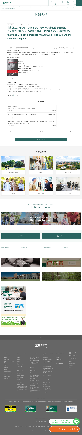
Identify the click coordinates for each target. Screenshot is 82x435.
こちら (16, 95)
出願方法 (18, 366)
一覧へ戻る (41, 116)
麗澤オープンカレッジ (22, 388)
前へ (11, 116)
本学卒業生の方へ (65, 234)
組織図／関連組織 (7, 358)
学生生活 (32, 354)
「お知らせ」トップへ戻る (41, 124)
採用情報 (38, 413)
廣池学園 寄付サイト (61, 388)
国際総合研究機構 (59, 350)
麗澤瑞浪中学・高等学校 (47, 388)
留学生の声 (45, 361)
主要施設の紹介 (33, 343)
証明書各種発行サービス (34, 372)
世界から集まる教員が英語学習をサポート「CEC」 (48, 359)
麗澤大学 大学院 (20, 352)
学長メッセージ (7, 346)
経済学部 (18, 346)
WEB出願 (18, 368)
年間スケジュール (33, 357)
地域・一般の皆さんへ (73, 350)
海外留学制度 (45, 344)
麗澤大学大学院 (30, 388)
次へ (71, 116)
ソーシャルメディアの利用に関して (60, 413)
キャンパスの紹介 (33, 340)
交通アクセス (6, 365)
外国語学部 (19, 343)
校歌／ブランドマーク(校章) (9, 360)
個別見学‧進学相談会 (20, 362)
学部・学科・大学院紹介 (22, 340)
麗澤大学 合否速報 (20, 371)
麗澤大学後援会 (69, 388)
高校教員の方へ (24, 234)
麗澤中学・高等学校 (38, 388)
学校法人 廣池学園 (13, 388)
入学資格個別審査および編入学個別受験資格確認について (22, 374)
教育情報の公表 (7, 362)
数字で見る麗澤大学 (7, 343)
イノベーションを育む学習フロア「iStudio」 (35, 345)
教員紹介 (5, 356)
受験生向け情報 (20, 358)
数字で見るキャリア (46, 373)
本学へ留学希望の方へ (46, 234)
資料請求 (70, 354)
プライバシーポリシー (19, 413)
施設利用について (59, 346)
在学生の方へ (4, 239)
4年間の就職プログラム (47, 370)
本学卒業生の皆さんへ (73, 347)
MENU (79, 3)
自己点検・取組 (7, 363)
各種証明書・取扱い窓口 (34, 371)
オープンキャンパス (20, 361)
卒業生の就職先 (45, 378)
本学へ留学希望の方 (72, 345)
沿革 (5, 353)
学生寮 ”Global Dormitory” (34, 347)
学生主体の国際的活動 (47, 353)
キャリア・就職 (46, 367)
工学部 (18, 350)
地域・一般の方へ (25, 239)
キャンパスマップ (33, 359)
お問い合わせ (71, 352)
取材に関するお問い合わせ (46, 413)
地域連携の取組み (59, 343)
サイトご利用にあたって (30, 413)
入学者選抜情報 (20, 364)
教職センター (32, 365)
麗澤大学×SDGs (7, 351)
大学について (7, 340)
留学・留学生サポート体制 (47, 346)
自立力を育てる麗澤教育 (34, 367)
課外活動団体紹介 (33, 361)
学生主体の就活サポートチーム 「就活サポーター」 (48, 376)
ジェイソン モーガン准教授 (21, 47)
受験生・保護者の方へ (5, 234)
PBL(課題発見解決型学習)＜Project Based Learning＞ (35, 363)
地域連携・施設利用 (60, 340)
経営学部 (18, 348)
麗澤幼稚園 (54, 388)
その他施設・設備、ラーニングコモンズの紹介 (35, 350)
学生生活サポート (33, 369)
